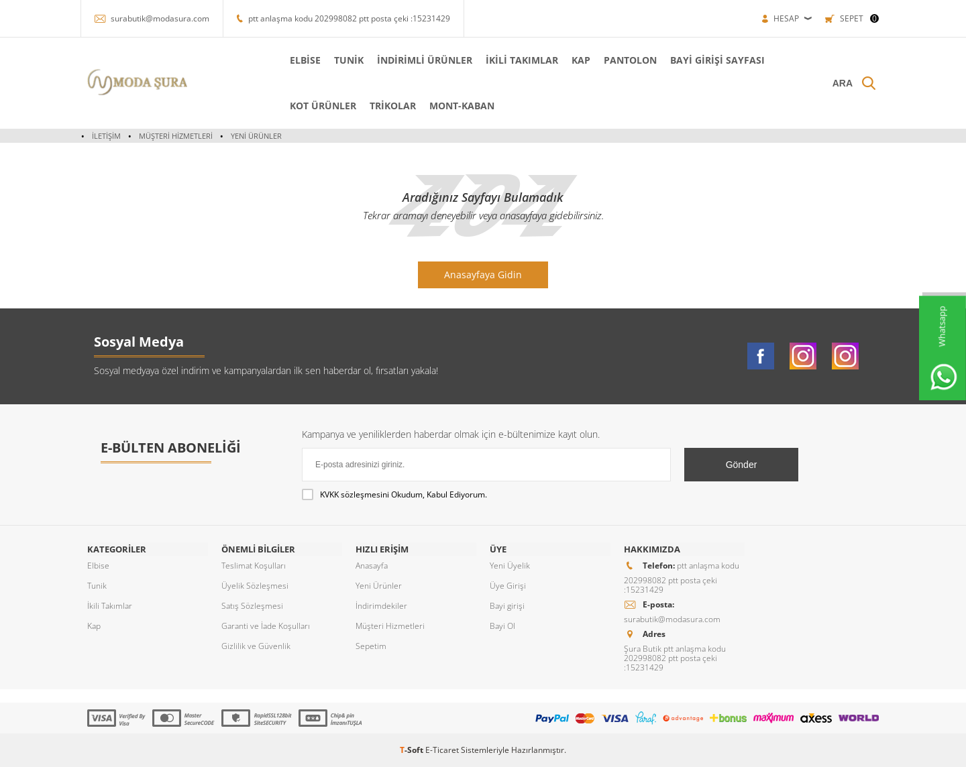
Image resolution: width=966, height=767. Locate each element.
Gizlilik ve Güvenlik (255, 646)
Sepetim (371, 646)
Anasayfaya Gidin (483, 274)
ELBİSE (303, 60)
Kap (94, 626)
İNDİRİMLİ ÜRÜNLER (423, 60)
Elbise (98, 565)
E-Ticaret (442, 750)
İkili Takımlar (109, 605)
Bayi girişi (507, 605)
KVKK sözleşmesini (354, 494)
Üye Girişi (508, 585)
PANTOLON (628, 60)
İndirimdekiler (381, 605)
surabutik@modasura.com (160, 18)
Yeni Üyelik (510, 565)
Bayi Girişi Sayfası (716, 60)
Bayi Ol (502, 626)
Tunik (97, 585)
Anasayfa (372, 565)
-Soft (412, 750)
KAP (579, 60)
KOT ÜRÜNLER (321, 105)
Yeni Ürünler (256, 136)
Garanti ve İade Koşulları (265, 626)
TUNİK (347, 60)
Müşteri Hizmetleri (176, 136)
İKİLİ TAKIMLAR (520, 60)
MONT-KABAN (460, 105)
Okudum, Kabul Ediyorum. (394, 494)
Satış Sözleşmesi (252, 605)
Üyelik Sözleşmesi (254, 585)
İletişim (106, 136)
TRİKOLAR (391, 105)
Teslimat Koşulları (253, 565)
